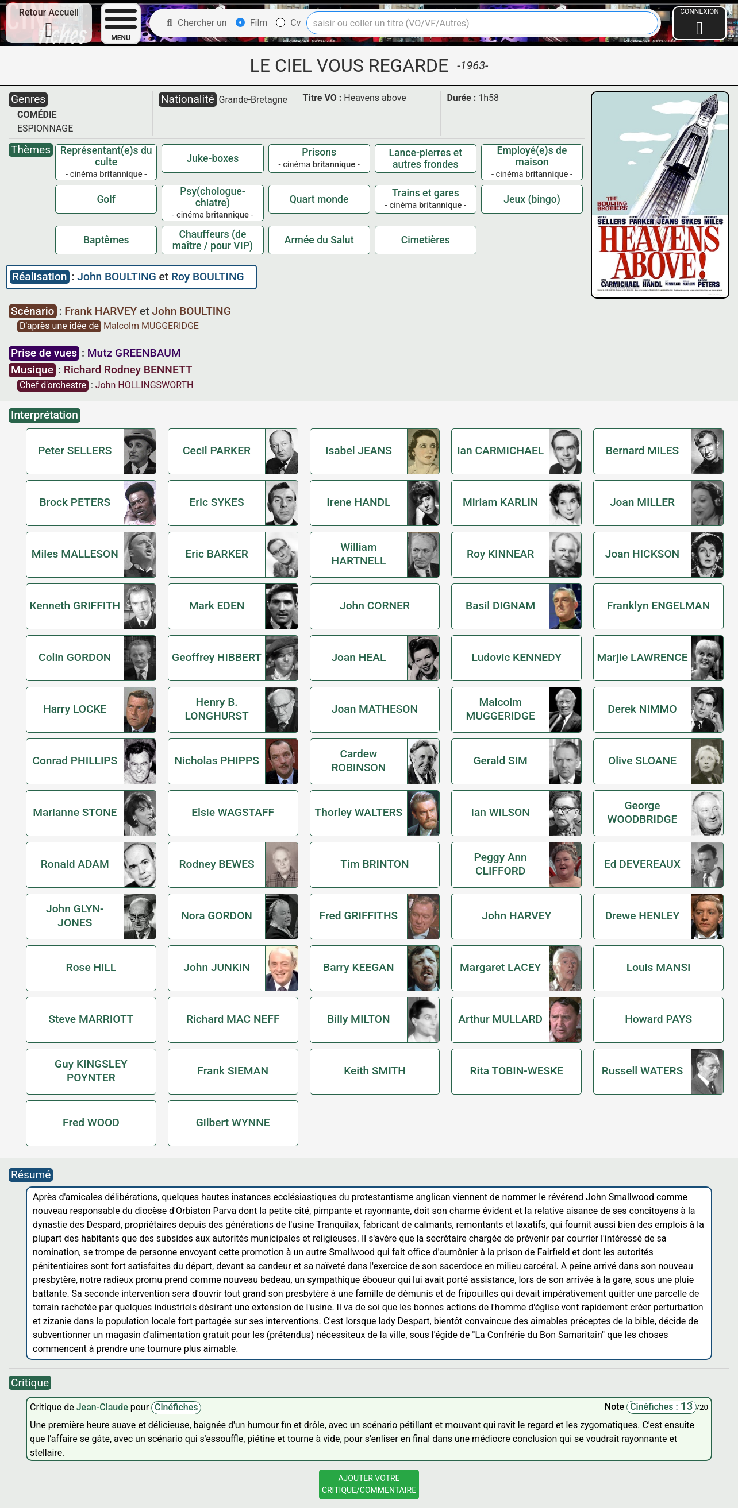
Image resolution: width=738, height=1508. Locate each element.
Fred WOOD (91, 1122)
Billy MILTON (358, 1019)
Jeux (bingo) (531, 199)
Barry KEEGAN (358, 967)
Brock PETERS (74, 502)
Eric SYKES (216, 502)
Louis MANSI (658, 967)
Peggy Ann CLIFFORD (500, 863)
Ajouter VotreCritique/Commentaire (369, 1484)
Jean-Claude (103, 1407)
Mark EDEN (217, 605)
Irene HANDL (358, 502)
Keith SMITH (375, 1070)
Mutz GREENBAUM (134, 352)
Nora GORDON (216, 915)
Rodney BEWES (217, 864)
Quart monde (319, 199)
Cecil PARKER (217, 450)
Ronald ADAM (75, 864)
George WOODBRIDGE (643, 812)
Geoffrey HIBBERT (217, 657)
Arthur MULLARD (500, 1019)
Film (252, 22)
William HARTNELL (358, 553)
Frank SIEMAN (232, 1070)
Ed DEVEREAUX (642, 864)
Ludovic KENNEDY (517, 657)
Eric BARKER (216, 553)
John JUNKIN (216, 967)
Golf (106, 199)
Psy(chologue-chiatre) (212, 196)
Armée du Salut (319, 240)
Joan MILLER (642, 502)
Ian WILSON (500, 812)
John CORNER (375, 605)
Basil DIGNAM (500, 605)
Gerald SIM (500, 760)
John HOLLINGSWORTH (144, 385)
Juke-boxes (213, 158)
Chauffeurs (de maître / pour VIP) (212, 240)
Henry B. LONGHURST (216, 708)
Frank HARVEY (102, 311)
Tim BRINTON (374, 864)
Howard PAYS (658, 1019)
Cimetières (425, 240)
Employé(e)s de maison (532, 156)
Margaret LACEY (500, 967)
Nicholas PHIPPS (216, 760)
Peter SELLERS (75, 450)
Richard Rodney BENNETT (128, 369)
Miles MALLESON (75, 553)
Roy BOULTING (207, 276)
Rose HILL (91, 967)
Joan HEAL (358, 657)
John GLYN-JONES (75, 915)
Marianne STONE (75, 812)
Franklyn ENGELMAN (658, 605)
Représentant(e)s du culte (106, 156)
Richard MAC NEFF (233, 1019)
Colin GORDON (75, 657)
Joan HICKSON (642, 553)
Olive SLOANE (642, 760)
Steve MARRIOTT (90, 1019)
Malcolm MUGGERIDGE (151, 325)
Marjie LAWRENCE (642, 657)
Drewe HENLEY (642, 915)
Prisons (319, 152)
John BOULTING (118, 276)
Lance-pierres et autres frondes (426, 158)
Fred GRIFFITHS (359, 915)
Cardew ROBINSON (358, 760)
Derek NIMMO (642, 709)
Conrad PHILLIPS (74, 760)
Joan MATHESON (375, 709)
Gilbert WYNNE (233, 1122)
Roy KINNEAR (500, 553)
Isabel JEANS (358, 450)
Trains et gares (425, 193)
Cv (288, 22)
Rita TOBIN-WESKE (516, 1070)
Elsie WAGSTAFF (232, 812)
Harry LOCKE (74, 709)
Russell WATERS (642, 1070)
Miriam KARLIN (501, 502)
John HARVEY (516, 915)
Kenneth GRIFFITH (74, 605)
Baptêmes (106, 240)
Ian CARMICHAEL (500, 450)
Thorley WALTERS (359, 812)
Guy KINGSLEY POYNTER (91, 1070)
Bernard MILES (642, 450)
